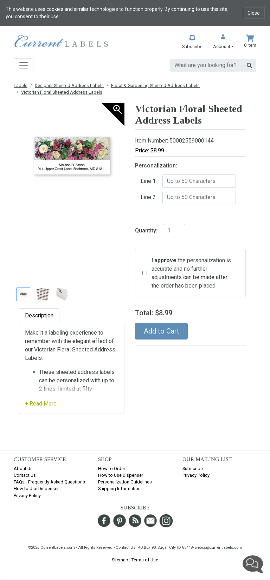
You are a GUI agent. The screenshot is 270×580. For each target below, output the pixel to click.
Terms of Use (144, 559)
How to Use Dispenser (36, 488)
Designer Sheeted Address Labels (69, 85)
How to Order (111, 468)
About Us (23, 468)
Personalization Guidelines (125, 482)
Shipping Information (119, 488)
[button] (223, 42)
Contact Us (25, 475)
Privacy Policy (27, 495)
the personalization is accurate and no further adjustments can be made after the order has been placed (191, 273)
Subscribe (192, 468)
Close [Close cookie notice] (254, 13)
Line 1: (149, 181)
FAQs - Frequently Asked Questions (49, 482)
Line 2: (149, 197)
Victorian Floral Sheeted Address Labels (61, 92)
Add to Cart (161, 331)
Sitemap (120, 559)
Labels (20, 85)
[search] (206, 65)
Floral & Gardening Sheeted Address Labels (155, 85)
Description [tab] (39, 315)
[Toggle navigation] (23, 65)
